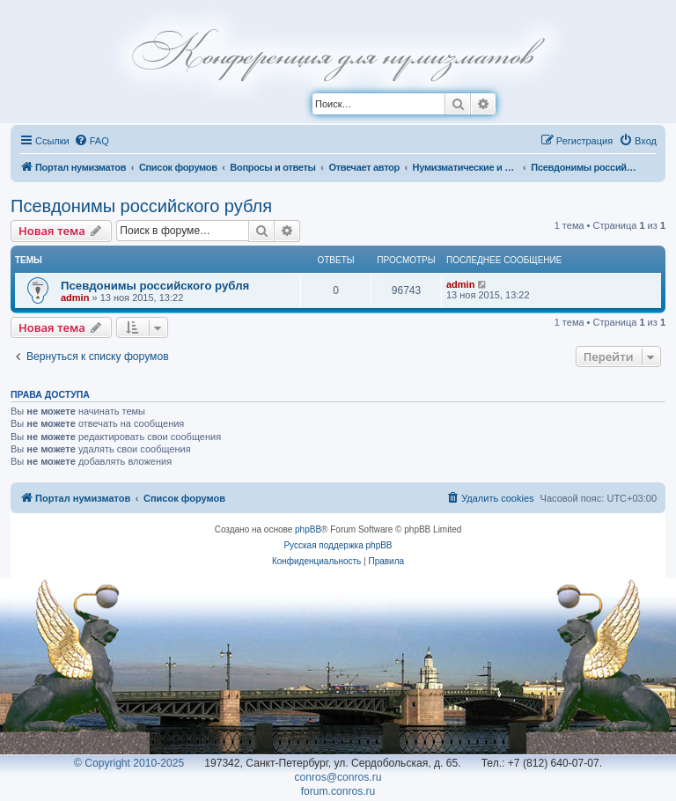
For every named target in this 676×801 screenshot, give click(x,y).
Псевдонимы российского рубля (141, 206)
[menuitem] (91, 140)
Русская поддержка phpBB (337, 545)
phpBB (308, 529)
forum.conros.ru (338, 791)
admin (75, 297)
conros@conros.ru (338, 777)
